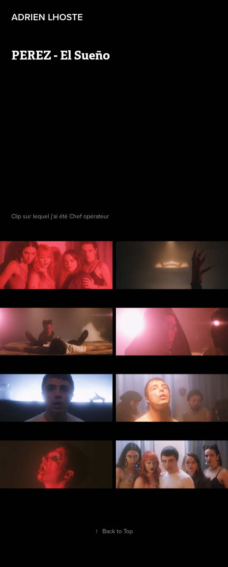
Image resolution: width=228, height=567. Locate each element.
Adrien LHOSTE (47, 17)
